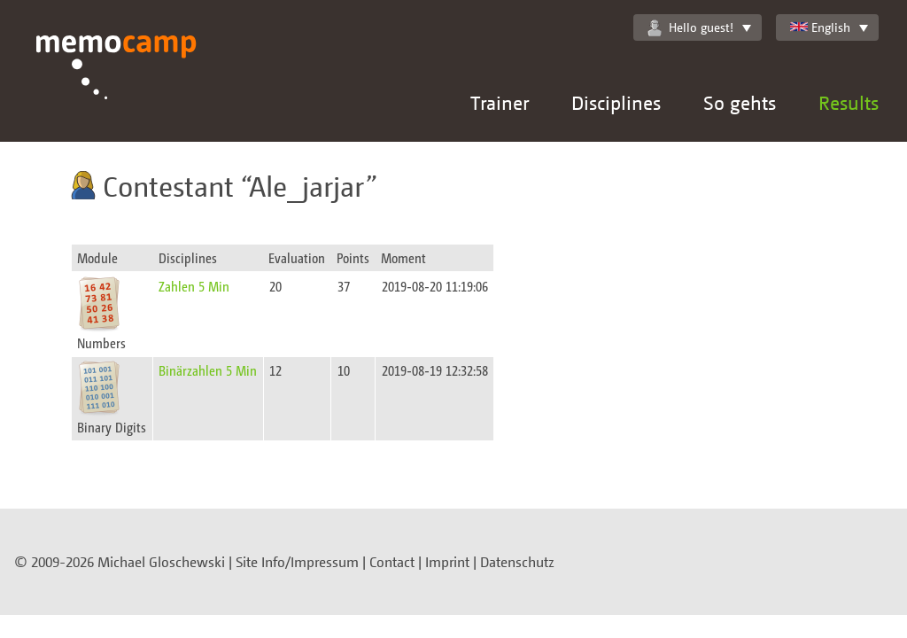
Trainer (499, 102)
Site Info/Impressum (297, 562)
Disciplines (616, 102)
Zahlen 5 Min (194, 285)
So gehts (739, 102)
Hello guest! (690, 27)
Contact (392, 562)
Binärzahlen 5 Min (208, 370)
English (820, 27)
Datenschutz (517, 562)
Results (848, 102)
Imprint (447, 562)
